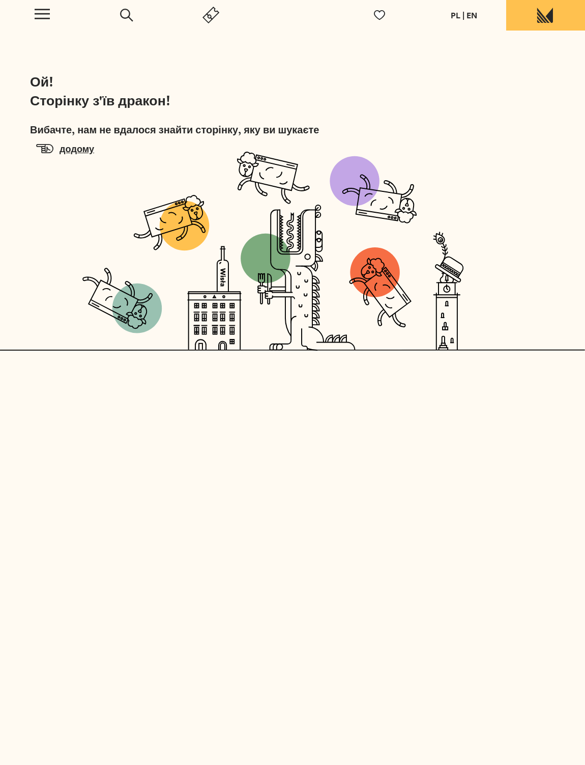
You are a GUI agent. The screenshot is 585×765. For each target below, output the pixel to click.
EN (471, 15)
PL (455, 15)
